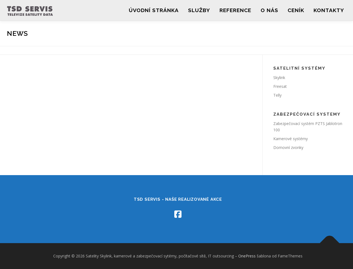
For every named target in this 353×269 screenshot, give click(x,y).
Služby (199, 10)
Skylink (279, 77)
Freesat (280, 86)
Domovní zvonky (288, 147)
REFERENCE (235, 10)
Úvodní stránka (154, 10)
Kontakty (329, 10)
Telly (277, 95)
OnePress (247, 256)
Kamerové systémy (290, 138)
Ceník (296, 10)
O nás (269, 10)
